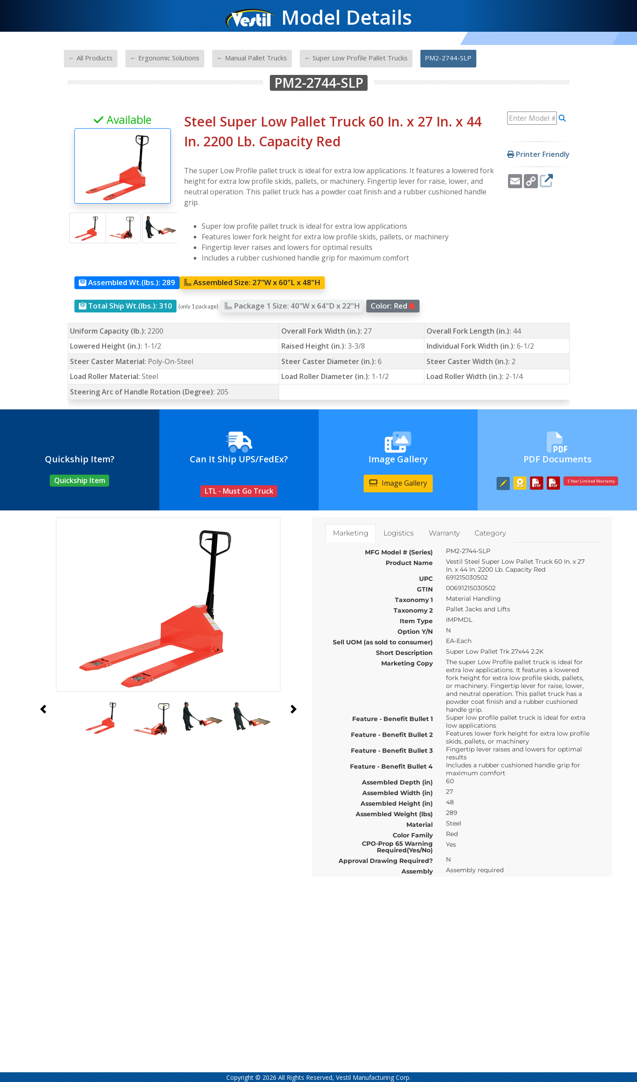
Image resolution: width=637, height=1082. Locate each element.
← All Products (90, 57)
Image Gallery (398, 483)
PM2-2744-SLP (448, 57)
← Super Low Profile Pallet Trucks (356, 57)
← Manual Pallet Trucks (252, 57)
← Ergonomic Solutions (164, 57)
